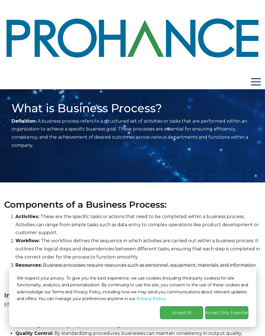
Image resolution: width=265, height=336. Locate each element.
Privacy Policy (151, 298)
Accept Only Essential (226, 312)
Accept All (181, 312)
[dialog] (132, 297)
